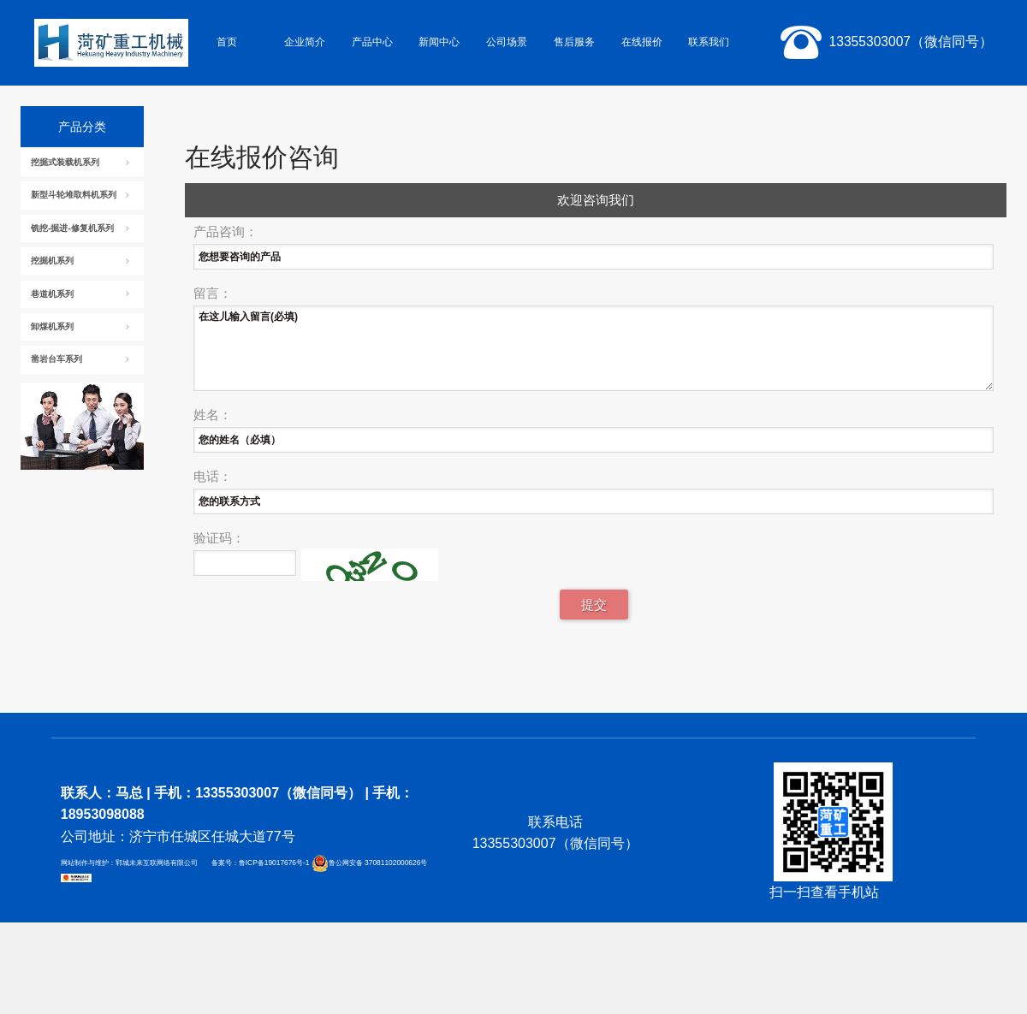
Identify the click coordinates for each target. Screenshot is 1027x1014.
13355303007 (883, 42)
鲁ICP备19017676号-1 (275, 863)
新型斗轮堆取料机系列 (73, 194)
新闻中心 (439, 42)
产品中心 (372, 42)
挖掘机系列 (52, 260)
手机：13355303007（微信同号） (257, 793)
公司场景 (506, 42)
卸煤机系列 (52, 326)
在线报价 (641, 42)
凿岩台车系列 (56, 359)
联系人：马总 (102, 793)
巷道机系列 (52, 294)
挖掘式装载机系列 (65, 162)
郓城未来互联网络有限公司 (157, 863)
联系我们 (708, 42)
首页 (227, 42)
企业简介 (304, 42)
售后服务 (574, 42)
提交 (594, 604)
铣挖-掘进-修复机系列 (72, 228)
